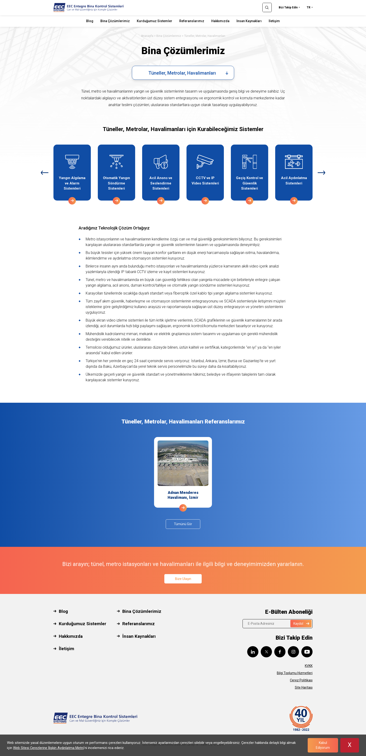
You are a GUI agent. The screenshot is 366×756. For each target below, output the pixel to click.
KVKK (309, 666)
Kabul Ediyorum (323, 745)
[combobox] (183, 73)
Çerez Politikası (301, 680)
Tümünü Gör (183, 524)
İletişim (274, 21)
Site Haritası (304, 687)
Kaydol (301, 623)
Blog (89, 21)
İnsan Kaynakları (249, 21)
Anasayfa (147, 36)
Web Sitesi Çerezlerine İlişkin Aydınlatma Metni (48, 748)
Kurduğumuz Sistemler (154, 21)
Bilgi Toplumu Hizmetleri (295, 673)
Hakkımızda (220, 21)
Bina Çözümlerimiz (115, 21)
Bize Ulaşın (183, 579)
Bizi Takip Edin (288, 7)
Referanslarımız (191, 21)
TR (308, 7)
